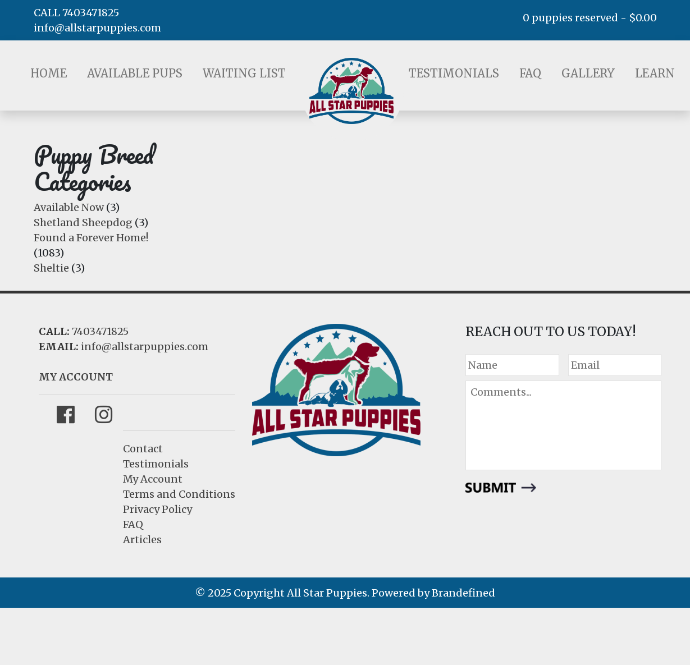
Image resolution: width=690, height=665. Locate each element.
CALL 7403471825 (76, 12)
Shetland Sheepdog (83, 222)
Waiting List (244, 73)
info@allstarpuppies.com (97, 27)
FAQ (530, 73)
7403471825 (100, 331)
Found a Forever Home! (91, 237)
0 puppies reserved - (590, 17)
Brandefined (463, 592)
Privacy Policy (157, 509)
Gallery (588, 73)
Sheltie (51, 268)
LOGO (351, 91)
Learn (655, 73)
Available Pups (134, 73)
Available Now (69, 207)
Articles (142, 539)
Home (48, 73)
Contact (143, 448)
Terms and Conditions (179, 494)
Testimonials (454, 73)
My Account (152, 479)
